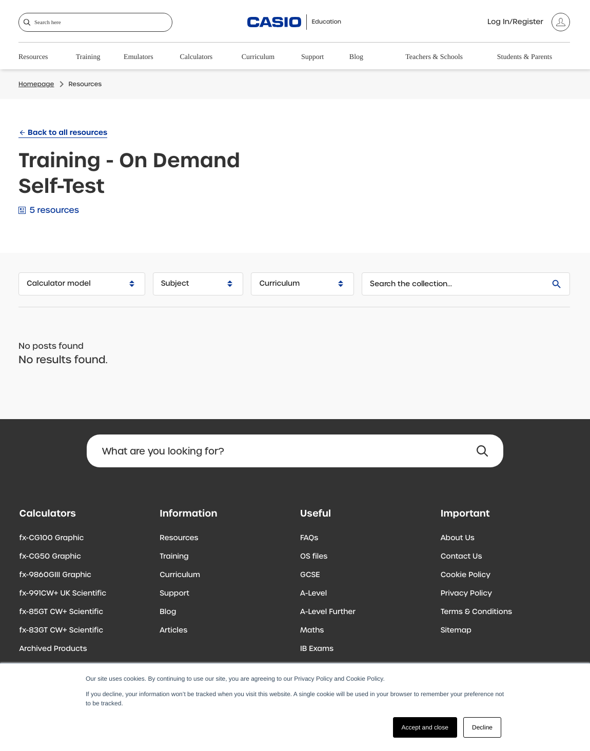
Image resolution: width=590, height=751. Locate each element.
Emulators (138, 57)
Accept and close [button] (425, 727)
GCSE (310, 575)
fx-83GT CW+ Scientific (61, 630)
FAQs (309, 538)
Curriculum (258, 57)
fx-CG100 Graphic (51, 538)
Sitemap (456, 630)
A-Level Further (328, 612)
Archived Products (53, 649)
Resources (33, 57)
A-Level (313, 593)
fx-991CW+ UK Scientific (63, 593)
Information (188, 513)
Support (312, 57)
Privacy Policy (466, 593)
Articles (173, 630)
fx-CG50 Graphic (50, 556)
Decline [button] (482, 727)
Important (465, 513)
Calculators (196, 57)
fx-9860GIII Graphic (55, 575)
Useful (315, 513)
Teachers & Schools (434, 57)
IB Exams (316, 649)
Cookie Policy (465, 575)
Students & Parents (524, 57)
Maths (312, 630)
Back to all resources (67, 132)
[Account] (528, 22)
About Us (458, 538)
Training (88, 57)
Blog (356, 57)
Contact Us (461, 556)
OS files (313, 556)
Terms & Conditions (476, 612)
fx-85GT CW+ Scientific (61, 612)
